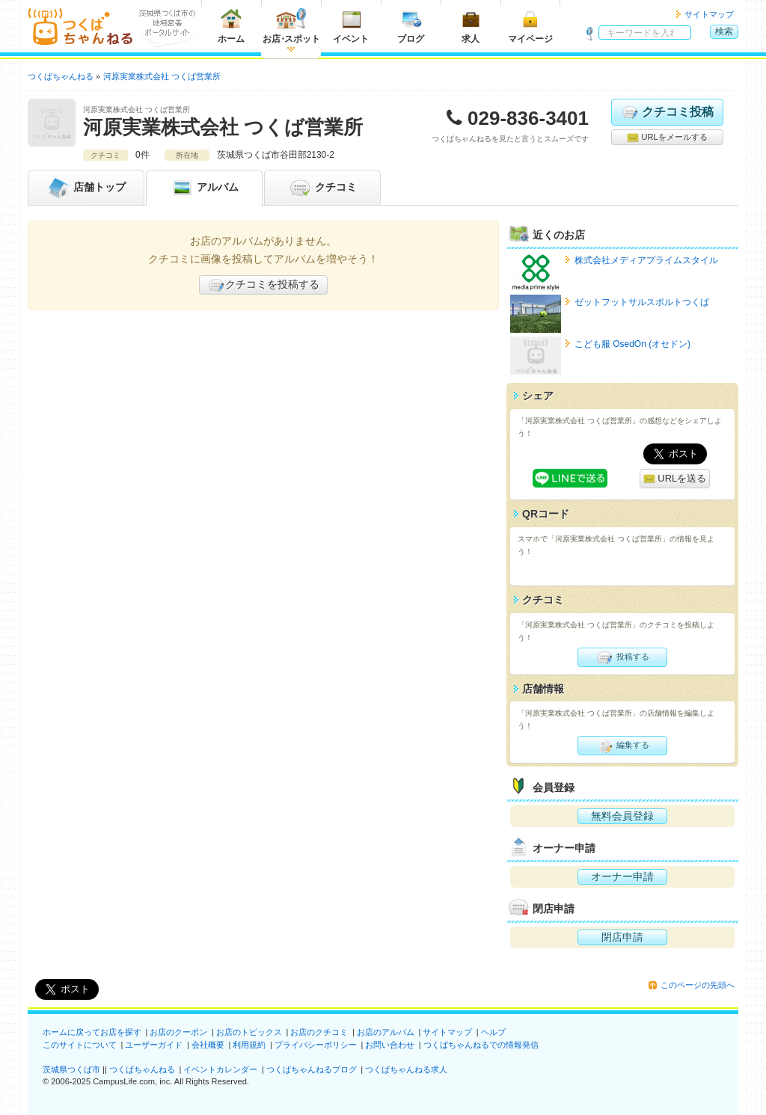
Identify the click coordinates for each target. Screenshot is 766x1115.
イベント (351, 25)
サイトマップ (709, 14)
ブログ (411, 25)
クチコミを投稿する (263, 285)
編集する (622, 746)
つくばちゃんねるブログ (311, 1069)
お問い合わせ (389, 1044)
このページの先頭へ (698, 984)
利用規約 (249, 1044)
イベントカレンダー (220, 1069)
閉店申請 (622, 937)
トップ (86, 188)
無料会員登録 (622, 816)
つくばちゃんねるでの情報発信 (481, 1044)
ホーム (231, 25)
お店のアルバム (385, 1032)
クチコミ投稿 (667, 112)
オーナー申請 (622, 876)
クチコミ (322, 188)
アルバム (204, 188)
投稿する (622, 657)
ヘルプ (493, 1032)
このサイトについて (80, 1044)
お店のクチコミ (319, 1032)
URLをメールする (667, 138)
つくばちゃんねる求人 (406, 1069)
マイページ (530, 25)
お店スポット (291, 25)
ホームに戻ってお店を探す (92, 1032)
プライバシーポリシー (316, 1044)
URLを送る (675, 479)
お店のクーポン (178, 1032)
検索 (724, 31)
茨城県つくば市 (71, 1069)
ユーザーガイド (154, 1044)
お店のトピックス (249, 1032)
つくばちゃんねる (142, 1069)
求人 (470, 25)
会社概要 (208, 1044)
